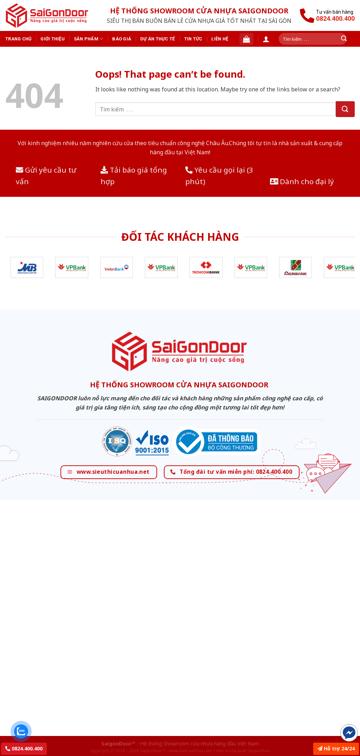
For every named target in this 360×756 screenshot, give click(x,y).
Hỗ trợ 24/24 (336, 748)
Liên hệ (219, 38)
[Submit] (345, 109)
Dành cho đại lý (302, 181)
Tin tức (193, 38)
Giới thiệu (52, 38)
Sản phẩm (88, 38)
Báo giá (121, 38)
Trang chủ (18, 38)
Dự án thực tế (157, 38)
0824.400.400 (24, 748)
